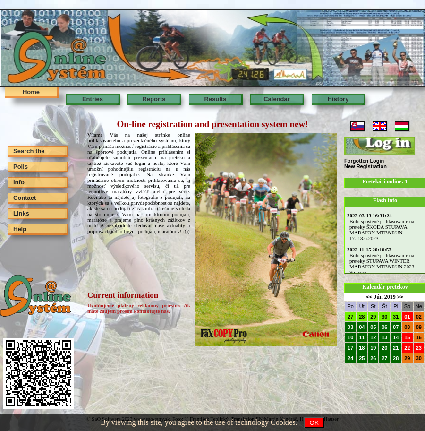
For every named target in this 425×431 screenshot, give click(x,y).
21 (396, 348)
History (338, 99)
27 (350, 316)
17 (350, 348)
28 (362, 316)
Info (19, 182)
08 (407, 327)
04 (362, 327)
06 (384, 327)
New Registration (365, 166)
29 (373, 316)
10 (350, 337)
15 (407, 337)
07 (396, 327)
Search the (28, 151)
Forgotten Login (364, 161)
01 (407, 316)
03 (350, 327)
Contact (24, 197)
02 (419, 316)
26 (373, 358)
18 (362, 348)
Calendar (277, 99)
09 (419, 327)
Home (31, 91)
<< (369, 297)
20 (384, 348)
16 (419, 337)
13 (384, 337)
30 (384, 316)
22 (407, 348)
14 (396, 337)
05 (373, 327)
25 (362, 358)
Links (21, 213)
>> (400, 297)
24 (350, 358)
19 (373, 348)
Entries (92, 99)
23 (419, 348)
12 (373, 337)
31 (396, 316)
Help (19, 229)
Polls (20, 166)
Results (215, 99)
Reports (153, 99)
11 (362, 337)
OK (314, 422)
